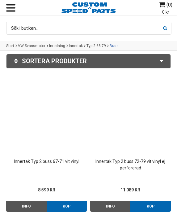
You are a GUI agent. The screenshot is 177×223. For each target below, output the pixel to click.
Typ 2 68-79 (96, 46)
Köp (66, 206)
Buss (114, 46)
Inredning (57, 46)
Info (26, 206)
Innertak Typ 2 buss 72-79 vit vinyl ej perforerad (130, 164)
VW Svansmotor (31, 46)
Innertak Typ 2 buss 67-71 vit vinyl (46, 161)
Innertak (76, 46)
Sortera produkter (88, 61)
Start (10, 46)
